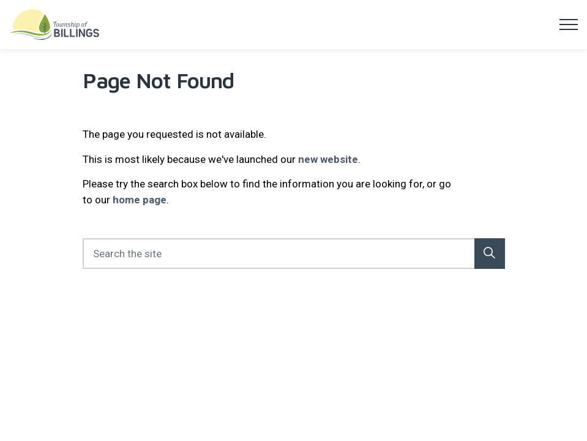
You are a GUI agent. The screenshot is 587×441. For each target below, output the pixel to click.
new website (328, 159)
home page (139, 200)
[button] (489, 253)
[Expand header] (568, 24)
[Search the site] (294, 253)
